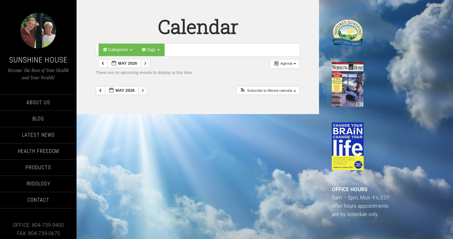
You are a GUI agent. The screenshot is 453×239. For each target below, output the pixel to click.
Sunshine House (38, 59)
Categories (117, 49)
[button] (267, 90)
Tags (151, 49)
